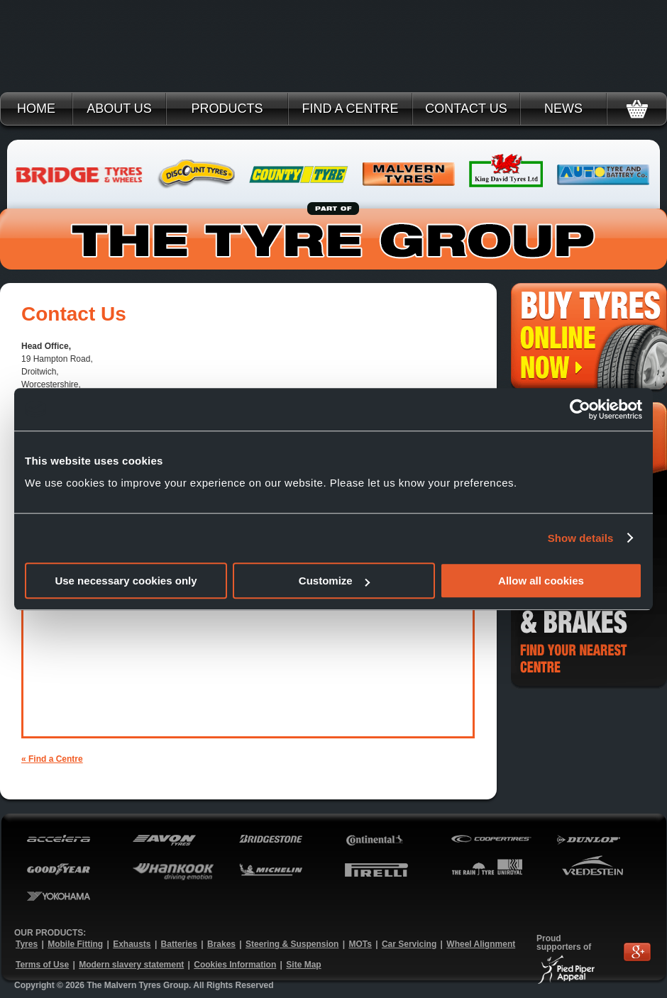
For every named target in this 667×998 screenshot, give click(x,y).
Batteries (179, 944)
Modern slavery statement (131, 965)
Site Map (303, 965)
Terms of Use (42, 965)
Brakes (221, 944)
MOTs (359, 944)
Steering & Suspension (292, 944)
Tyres (27, 944)
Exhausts (131, 944)
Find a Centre (350, 108)
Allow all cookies (541, 581)
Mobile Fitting (75, 944)
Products (227, 108)
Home (36, 108)
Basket (636, 109)
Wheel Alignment (480, 944)
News (563, 108)
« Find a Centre (52, 759)
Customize (334, 581)
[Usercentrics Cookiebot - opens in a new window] (580, 409)
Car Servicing (409, 944)
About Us (119, 108)
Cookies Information (235, 965)
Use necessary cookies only (126, 581)
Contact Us (466, 108)
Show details (581, 538)
